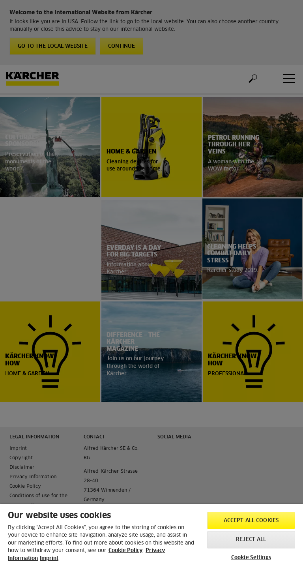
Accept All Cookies (251, 520)
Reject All (251, 539)
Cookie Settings (251, 557)
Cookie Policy (125, 550)
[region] (151, 536)
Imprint (49, 558)
